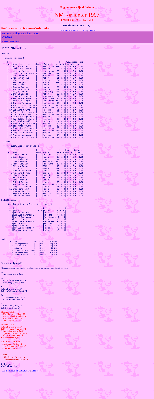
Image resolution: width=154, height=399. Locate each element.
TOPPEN (91, 30)
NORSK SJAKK (80, 30)
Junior (35, 33)
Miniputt (7, 33)
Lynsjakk (7, 36)
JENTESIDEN (68, 30)
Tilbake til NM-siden (11, 41)
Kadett (27, 33)
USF (60, 30)
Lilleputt (18, 33)
